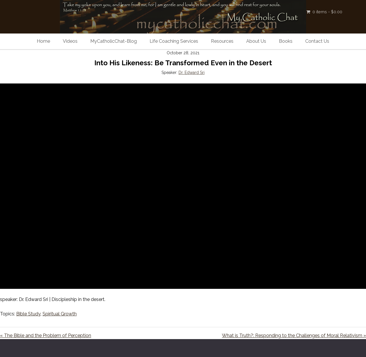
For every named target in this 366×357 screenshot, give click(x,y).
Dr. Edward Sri (192, 72)
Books (286, 41)
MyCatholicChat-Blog (113, 41)
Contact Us (317, 41)
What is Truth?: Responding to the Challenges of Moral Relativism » (294, 335)
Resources (222, 41)
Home (43, 41)
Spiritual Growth (60, 314)
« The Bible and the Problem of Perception (45, 335)
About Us (256, 41)
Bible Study (28, 314)
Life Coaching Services (174, 41)
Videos (70, 41)
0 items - (327, 11)
